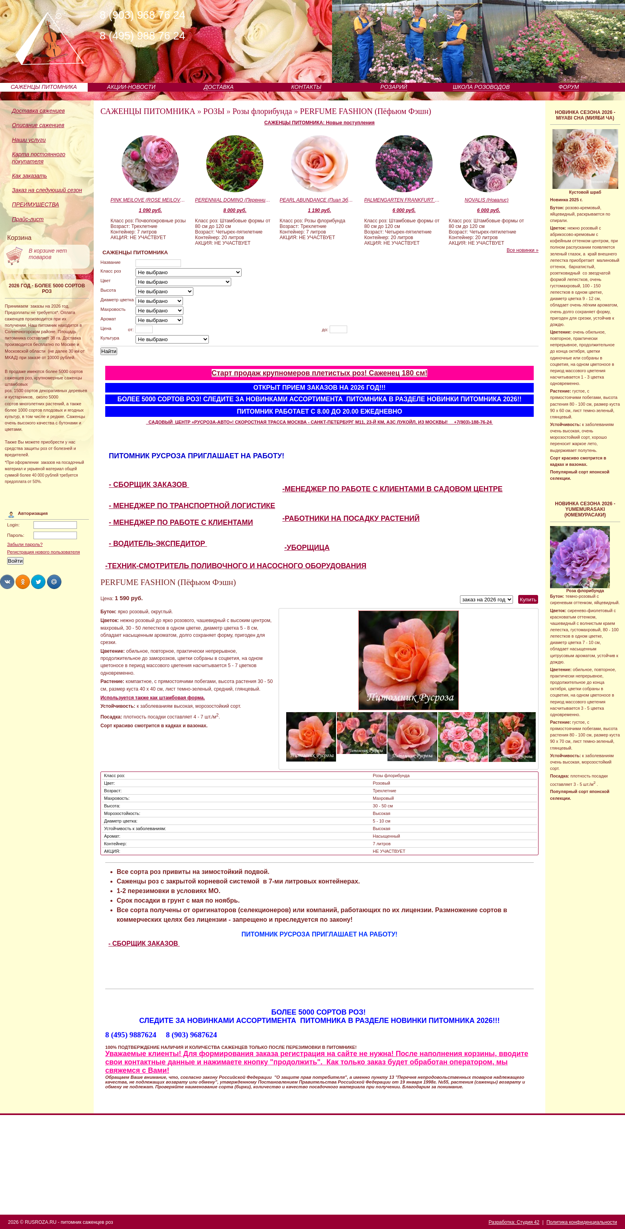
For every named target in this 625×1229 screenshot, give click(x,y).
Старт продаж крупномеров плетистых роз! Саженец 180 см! (320, 373)
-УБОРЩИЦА (307, 548)
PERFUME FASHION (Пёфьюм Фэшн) (365, 111)
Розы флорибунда (262, 111)
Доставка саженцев (38, 111)
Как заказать (29, 176)
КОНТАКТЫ (306, 87)
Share (7, 582)
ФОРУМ (568, 87)
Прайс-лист (28, 219)
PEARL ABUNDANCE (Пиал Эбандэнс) (318, 200)
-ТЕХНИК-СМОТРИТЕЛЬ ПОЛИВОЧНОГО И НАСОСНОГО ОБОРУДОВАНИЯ (235, 566)
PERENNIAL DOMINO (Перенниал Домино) (233, 200)
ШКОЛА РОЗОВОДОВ (481, 87)
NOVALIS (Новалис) (487, 200)
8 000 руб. (234, 210)
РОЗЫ (213, 111)
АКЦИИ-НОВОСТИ (131, 87)
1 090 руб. (150, 210)
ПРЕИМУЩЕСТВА (35, 204)
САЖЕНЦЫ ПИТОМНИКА (44, 87)
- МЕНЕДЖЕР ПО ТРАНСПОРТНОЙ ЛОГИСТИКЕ (192, 506)
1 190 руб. (319, 210)
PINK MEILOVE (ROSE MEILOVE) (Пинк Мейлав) (148, 200)
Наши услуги (29, 140)
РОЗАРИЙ (393, 87)
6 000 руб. (404, 210)
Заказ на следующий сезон (47, 190)
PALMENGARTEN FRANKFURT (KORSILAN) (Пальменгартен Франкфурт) (402, 200)
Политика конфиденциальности (581, 1222)
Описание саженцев (38, 125)
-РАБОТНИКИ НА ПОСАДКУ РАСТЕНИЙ (350, 518)
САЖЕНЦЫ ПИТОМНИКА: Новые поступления (319, 123)
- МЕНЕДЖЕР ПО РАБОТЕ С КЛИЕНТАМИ (181, 522)
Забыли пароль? (25, 544)
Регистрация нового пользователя (43, 552)
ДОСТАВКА (219, 87)
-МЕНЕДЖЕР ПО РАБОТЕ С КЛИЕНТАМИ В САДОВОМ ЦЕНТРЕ (392, 489)
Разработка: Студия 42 (514, 1222)
